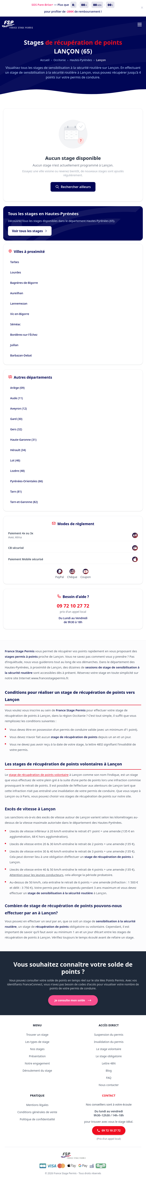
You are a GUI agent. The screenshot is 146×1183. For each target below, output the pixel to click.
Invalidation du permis (108, 1042)
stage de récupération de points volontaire (39, 775)
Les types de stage (37, 1042)
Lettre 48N (109, 1063)
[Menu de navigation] (139, 24)
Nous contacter (109, 1085)
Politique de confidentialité (37, 1119)
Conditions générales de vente (37, 1112)
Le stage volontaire (108, 1049)
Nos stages (37, 1049)
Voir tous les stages (30, 231)
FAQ (108, 1078)
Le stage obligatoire (109, 1056)
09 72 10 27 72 (73, 605)
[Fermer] (142, 7)
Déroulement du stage (37, 1070)
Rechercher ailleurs (73, 187)
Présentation (37, 1056)
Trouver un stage (37, 1034)
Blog (109, 1070)
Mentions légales (37, 1105)
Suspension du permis (108, 1034)
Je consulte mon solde (73, 1000)
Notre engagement (37, 1063)
